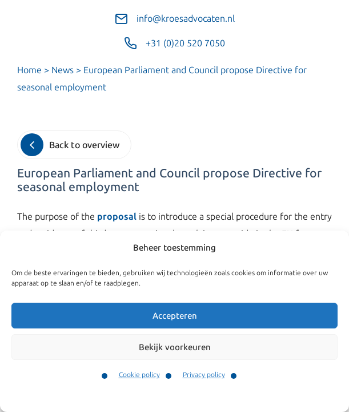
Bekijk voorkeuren (175, 347)
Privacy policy (204, 375)
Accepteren (175, 316)
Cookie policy (139, 375)
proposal (117, 216)
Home (29, 70)
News (62, 70)
